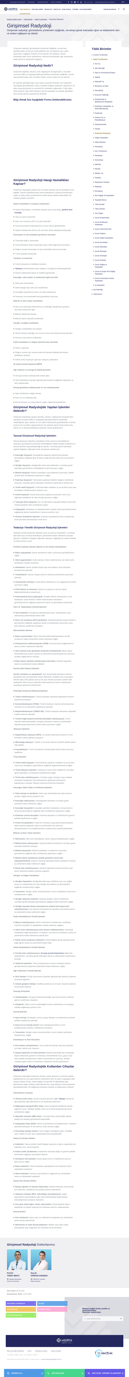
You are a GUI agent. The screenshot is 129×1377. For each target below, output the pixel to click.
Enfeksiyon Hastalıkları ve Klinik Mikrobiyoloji (104, 107)
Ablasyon (19, 269)
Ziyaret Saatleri (56, 1351)
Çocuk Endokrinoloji (102, 218)
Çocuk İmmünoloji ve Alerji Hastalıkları (104, 279)
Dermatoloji (99, 90)
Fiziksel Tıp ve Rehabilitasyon (100, 119)
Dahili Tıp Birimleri (100, 59)
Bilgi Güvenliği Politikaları (15, 1351)
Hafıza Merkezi (100, 142)
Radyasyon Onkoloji (102, 182)
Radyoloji (98, 186)
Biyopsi (62, 1099)
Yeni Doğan (99, 213)
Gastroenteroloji (100, 124)
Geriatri (97, 129)
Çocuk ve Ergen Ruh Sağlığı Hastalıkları (105, 273)
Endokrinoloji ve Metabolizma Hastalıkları (104, 100)
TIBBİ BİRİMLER (25, 9)
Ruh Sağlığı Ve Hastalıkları (104, 195)
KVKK (29, 1351)
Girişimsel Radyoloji (102, 133)
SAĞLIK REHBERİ (56, 2)
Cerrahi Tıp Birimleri (100, 55)
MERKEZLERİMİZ (43, 2)
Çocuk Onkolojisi (101, 256)
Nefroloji (98, 164)
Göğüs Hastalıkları (101, 138)
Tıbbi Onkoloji (100, 209)
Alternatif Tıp (99, 81)
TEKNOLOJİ (48, 9)
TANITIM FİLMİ (12, 1309)
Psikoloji (98, 178)
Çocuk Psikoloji (100, 260)
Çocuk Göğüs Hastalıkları (104, 238)
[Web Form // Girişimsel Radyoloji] (44, 139)
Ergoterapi (98, 113)
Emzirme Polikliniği (101, 95)
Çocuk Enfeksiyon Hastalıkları (101, 223)
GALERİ (41, 1303)
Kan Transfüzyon (101, 151)
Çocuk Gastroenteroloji (103, 229)
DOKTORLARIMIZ (37, 9)
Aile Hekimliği (100, 68)
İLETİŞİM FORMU (44, 1309)
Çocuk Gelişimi (100, 233)
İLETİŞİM (75, 9)
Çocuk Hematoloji (101, 242)
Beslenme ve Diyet (101, 86)
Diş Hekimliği (98, 289)
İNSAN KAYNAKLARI (14, 1315)
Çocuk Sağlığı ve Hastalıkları (101, 266)
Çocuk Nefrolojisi (101, 247)
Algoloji (97, 77)
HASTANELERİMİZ (85, 9)
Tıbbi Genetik (99, 204)
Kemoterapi (99, 160)
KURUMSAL (31, 2)
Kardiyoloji (98, 155)
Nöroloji (97, 169)
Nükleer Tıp (99, 173)
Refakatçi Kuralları (41, 1351)
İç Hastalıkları (100, 285)
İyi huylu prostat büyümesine (52, 953)
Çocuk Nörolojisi (101, 251)
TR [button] (123, 2)
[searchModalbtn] (123, 8)
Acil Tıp (97, 64)
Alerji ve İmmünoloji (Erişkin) (105, 73)
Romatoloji (98, 191)
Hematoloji (98, 146)
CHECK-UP (57, 9)
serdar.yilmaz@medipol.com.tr (51, 1359)
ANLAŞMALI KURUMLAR (17, 2)
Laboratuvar (97, 294)
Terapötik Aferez (100, 200)
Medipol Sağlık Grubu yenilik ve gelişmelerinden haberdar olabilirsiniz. (96, 1310)
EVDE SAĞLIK (66, 9)
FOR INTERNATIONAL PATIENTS (105, 2)
